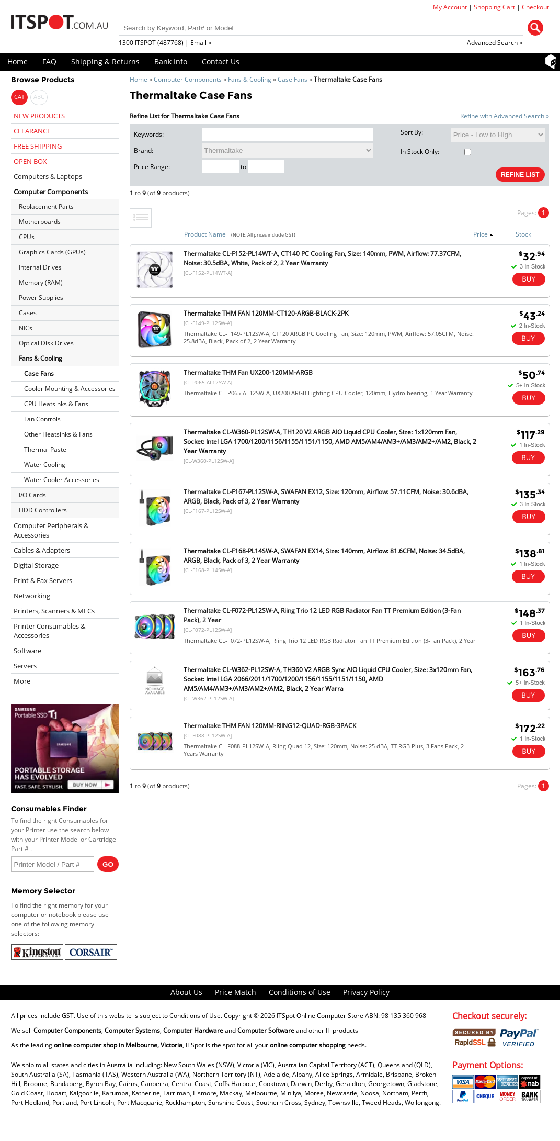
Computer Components (188, 79)
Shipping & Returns (105, 61)
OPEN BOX (30, 161)
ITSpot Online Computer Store (320, 1015)
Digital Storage (36, 565)
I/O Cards (32, 494)
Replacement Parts (46, 206)
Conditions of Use (299, 992)
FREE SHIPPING (38, 146)
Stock (523, 234)
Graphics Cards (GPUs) (52, 252)
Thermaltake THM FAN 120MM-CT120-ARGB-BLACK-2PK (266, 313)
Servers (25, 665)
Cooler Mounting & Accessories (70, 388)
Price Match (235, 992)
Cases (28, 312)
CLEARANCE (32, 131)
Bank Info (170, 61)
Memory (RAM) (41, 282)
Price (483, 234)
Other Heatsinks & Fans (58, 434)
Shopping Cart (494, 7)
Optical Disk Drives (46, 343)
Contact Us (220, 61)
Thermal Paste (45, 449)
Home (17, 61)
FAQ (49, 61)
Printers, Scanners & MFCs (54, 611)
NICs (25, 327)
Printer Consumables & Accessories (49, 630)
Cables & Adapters (42, 550)
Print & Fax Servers (43, 580)
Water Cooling (44, 464)
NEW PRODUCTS (39, 115)
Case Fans (292, 79)
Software (27, 650)
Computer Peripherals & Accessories (51, 530)
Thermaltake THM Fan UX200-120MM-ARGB (248, 372)
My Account (450, 7)
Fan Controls (42, 419)
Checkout (535, 7)
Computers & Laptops (48, 176)
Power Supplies (41, 297)
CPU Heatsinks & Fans (56, 403)
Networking (32, 595)
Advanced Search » (494, 42)
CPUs (27, 236)
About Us (186, 992)
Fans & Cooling (249, 79)
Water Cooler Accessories (61, 479)
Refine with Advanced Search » (504, 115)
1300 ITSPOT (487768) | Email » (165, 42)
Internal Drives (40, 267)
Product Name (205, 234)
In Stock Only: (436, 151)
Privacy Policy (366, 992)
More (22, 681)
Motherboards (40, 221)
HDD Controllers (43, 510)
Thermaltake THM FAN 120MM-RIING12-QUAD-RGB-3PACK (270, 725)
